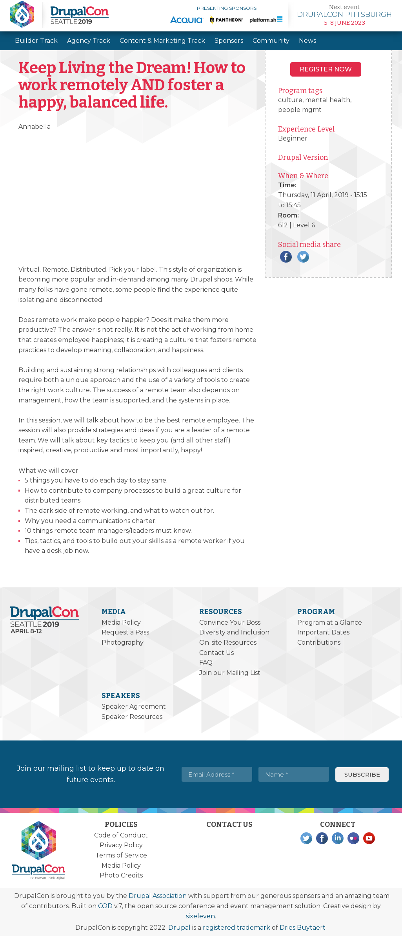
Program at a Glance (329, 622)
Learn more (344, 15)
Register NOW (326, 69)
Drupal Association (158, 895)
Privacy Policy (121, 845)
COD (105, 906)
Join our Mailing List (229, 672)
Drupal (179, 927)
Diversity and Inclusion (234, 632)
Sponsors (229, 40)
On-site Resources (227, 642)
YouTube (369, 838)
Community (271, 40)
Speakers (121, 695)
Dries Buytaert (303, 927)
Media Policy (121, 622)
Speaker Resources (132, 716)
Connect (337, 824)
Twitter (303, 257)
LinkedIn (338, 838)
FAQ (206, 662)
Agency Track (88, 40)
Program (316, 611)
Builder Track (36, 40)
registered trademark (236, 927)
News (307, 40)
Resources (220, 611)
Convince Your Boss (229, 622)
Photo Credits (121, 875)
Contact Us (216, 652)
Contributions (318, 642)
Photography (123, 642)
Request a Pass (125, 632)
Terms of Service (121, 855)
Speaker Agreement (134, 706)
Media (114, 611)
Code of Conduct (121, 835)
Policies (121, 824)
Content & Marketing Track (162, 40)
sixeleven (200, 916)
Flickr (353, 838)
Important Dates (323, 632)
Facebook (286, 257)
